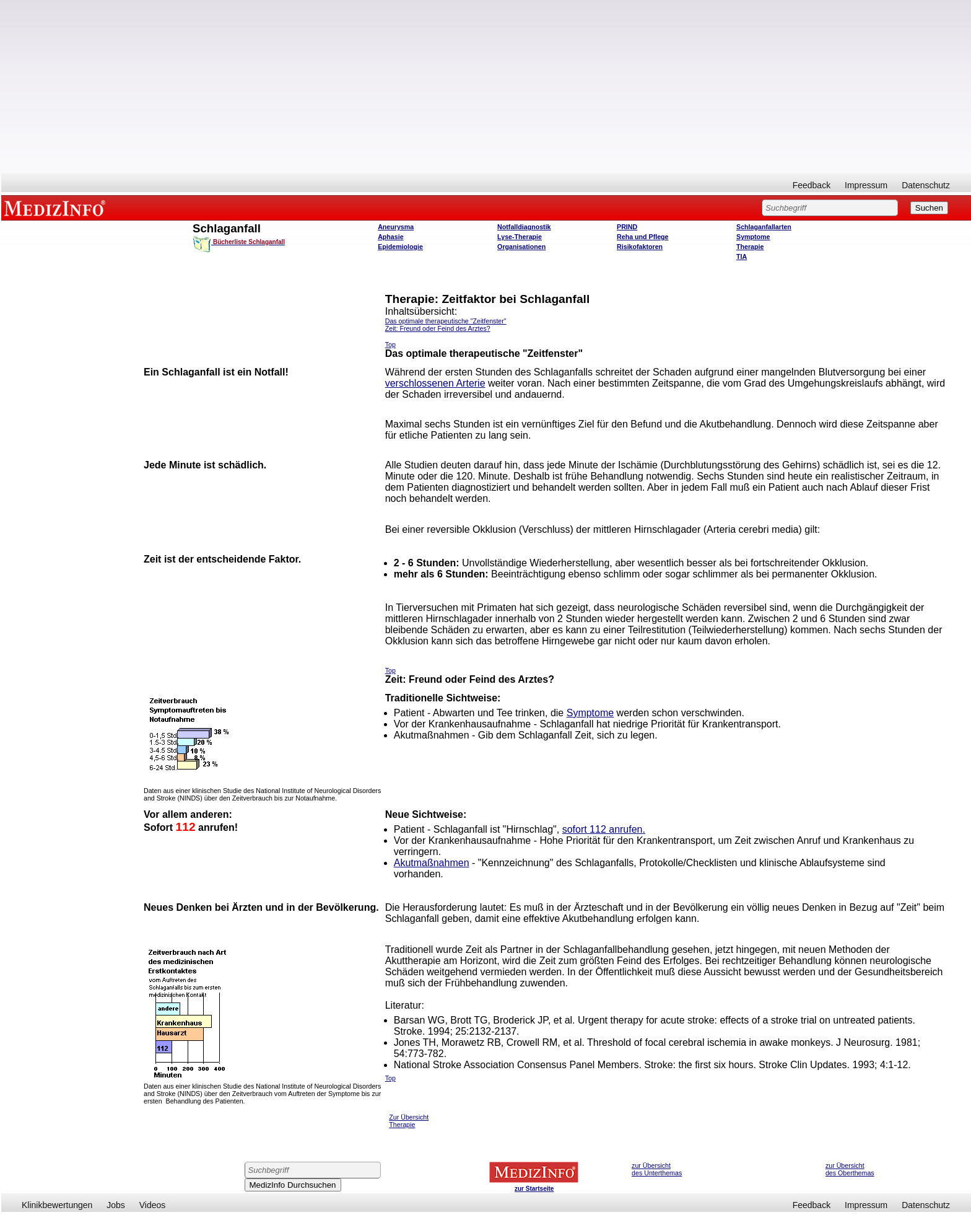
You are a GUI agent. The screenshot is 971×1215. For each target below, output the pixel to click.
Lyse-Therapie (519, 236)
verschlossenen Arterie (435, 383)
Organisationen (521, 246)
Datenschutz (926, 185)
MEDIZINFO (57, 207)
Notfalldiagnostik (524, 226)
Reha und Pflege (643, 236)
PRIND (627, 226)
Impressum (866, 185)
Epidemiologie (400, 246)
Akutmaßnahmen (431, 863)
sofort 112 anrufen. (603, 829)
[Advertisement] (486, 86)
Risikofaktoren (640, 246)
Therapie (750, 246)
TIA (741, 256)
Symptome (753, 236)
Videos (152, 1205)
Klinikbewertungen (57, 1205)
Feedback (811, 185)
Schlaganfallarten (763, 226)
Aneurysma (396, 226)
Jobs (116, 1205)
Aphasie (390, 236)
